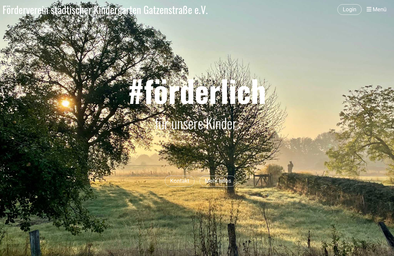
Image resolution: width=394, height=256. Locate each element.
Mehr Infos (218, 181)
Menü (376, 9)
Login (349, 9)
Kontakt (179, 181)
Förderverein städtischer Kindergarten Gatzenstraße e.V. (105, 10)
